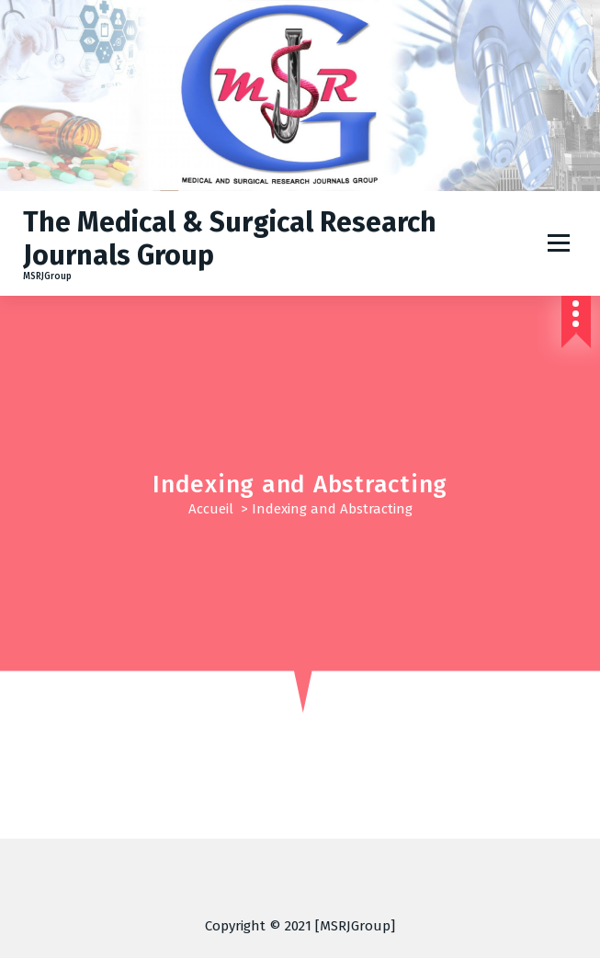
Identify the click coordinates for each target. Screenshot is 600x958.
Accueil (210, 509)
